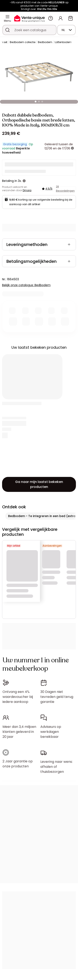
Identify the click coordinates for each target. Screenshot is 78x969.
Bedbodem (45, 42)
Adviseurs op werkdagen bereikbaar (50, 731)
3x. (20, 181)
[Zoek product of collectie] (7, 30)
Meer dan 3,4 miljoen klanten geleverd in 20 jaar (19, 731)
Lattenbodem (63, 42)
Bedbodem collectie (22, 42)
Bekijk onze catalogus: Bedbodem (26, 285)
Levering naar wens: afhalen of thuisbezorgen (56, 766)
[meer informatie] (72, 148)
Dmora (27, 190)
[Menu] (7, 16)
